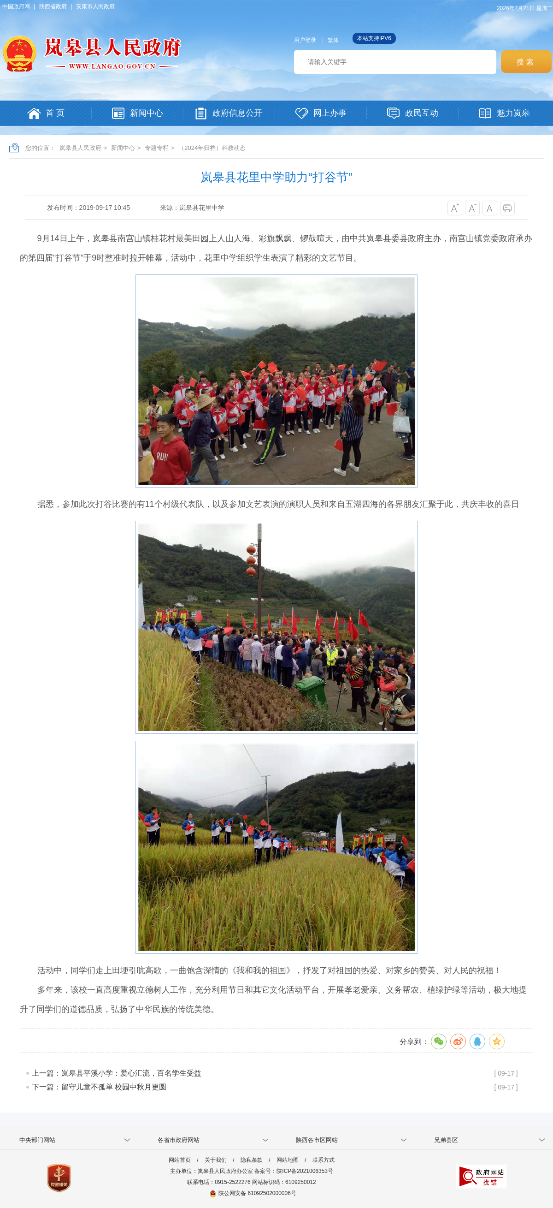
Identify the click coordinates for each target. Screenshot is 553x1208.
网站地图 (287, 1160)
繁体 (333, 40)
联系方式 (323, 1160)
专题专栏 (157, 147)
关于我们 (216, 1160)
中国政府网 (16, 6)
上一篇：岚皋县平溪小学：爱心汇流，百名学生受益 (116, 1073)
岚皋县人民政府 (80, 147)
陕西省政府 (53, 6)
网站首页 (180, 1160)
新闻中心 (123, 147)
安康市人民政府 (95, 6)
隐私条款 (252, 1160)
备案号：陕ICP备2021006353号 (293, 1171)
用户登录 (305, 40)
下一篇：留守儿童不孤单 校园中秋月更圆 (99, 1087)
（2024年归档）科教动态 (212, 147)
